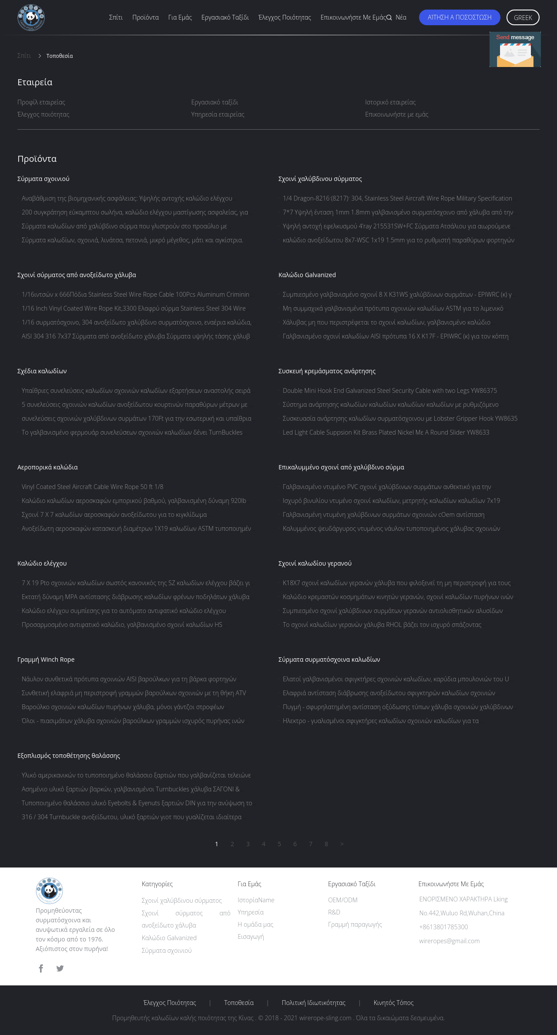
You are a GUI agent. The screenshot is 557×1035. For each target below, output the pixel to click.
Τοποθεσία (238, 1003)
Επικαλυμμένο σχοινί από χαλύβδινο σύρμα (341, 467)
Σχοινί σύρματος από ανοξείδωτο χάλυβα (76, 275)
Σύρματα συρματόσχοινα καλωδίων (329, 659)
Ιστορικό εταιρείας (390, 102)
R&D (334, 912)
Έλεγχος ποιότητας (284, 17)
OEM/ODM (343, 900)
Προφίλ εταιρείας (41, 102)
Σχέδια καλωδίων (42, 371)
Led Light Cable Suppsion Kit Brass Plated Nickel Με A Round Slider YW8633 (386, 432)
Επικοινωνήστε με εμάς (353, 17)
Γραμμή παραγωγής (355, 924)
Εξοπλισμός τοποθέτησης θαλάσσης (68, 755)
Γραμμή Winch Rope (45, 659)
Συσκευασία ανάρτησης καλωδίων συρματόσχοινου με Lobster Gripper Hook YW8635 (400, 418)
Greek (523, 17)
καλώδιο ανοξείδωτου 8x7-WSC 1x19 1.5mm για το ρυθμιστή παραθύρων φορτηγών (398, 240)
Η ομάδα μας (255, 924)
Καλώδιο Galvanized (307, 275)
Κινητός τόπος (394, 1003)
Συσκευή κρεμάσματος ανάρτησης (327, 371)
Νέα (401, 17)
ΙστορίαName (256, 900)
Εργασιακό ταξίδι (225, 17)
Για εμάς (180, 17)
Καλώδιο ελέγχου (42, 563)
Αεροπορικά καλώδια (47, 467)
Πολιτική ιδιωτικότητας (314, 1003)
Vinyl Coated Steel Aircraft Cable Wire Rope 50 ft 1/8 (92, 486)
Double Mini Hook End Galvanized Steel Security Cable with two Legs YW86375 (390, 390)
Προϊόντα (145, 17)
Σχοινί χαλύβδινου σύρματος (320, 178)
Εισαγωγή (251, 936)
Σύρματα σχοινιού (43, 178)
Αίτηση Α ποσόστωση (460, 17)
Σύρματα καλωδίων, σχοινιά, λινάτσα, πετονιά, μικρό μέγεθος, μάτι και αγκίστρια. (132, 240)
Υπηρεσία (251, 912)
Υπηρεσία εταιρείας (218, 114)
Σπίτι (116, 17)
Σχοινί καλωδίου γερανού (315, 563)
